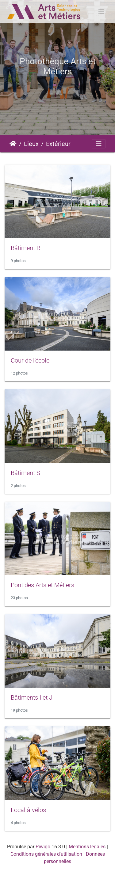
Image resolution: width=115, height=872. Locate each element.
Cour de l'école (30, 360)
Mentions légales (87, 847)
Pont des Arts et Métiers (42, 585)
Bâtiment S (25, 473)
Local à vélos (28, 810)
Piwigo (43, 847)
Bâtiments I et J (31, 697)
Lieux (31, 143)
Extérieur (58, 143)
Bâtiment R (25, 248)
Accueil (13, 143)
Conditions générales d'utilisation (46, 854)
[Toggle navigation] (101, 11)
